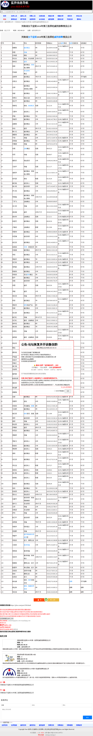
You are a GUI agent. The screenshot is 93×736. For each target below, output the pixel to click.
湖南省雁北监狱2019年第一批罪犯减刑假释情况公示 (33, 640)
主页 (1, 22)
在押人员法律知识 (27, 661)
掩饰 (25, 586)
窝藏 (32, 406)
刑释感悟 (70, 725)
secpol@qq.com (25, 620)
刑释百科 (51, 725)
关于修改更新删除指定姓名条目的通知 (33, 373)
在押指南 (14, 725)
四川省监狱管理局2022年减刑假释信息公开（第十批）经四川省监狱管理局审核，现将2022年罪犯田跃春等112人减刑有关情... (40, 677)
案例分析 (60, 19)
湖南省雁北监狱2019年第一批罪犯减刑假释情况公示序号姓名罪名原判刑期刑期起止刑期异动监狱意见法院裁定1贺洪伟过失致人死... (42, 649)
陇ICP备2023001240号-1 (55, 732)
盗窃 (25, 61)
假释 (70, 581)
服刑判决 (32, 725)
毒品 (28, 47)
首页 (4, 16)
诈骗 (25, 52)
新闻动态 (14, 19)
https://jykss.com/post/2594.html (21, 605)
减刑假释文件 (9, 22)
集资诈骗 (27, 545)
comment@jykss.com (14, 620)
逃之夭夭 (7, 30)
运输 (25, 148)
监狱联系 (32, 19)
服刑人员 (23, 16)
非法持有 (27, 71)
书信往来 (70, 19)
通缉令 (79, 19)
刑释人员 (32, 16)
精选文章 (51, 16)
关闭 (68, 391)
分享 (52, 600)
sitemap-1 (53, 735)
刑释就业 (60, 725)
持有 (28, 274)
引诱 (25, 247)
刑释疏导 (79, 725)
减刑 (62, 43)
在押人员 (14, 16)
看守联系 (23, 19)
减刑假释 (51, 19)
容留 (32, 64)
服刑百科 (23, 725)
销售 (25, 305)
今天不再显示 (59, 391)
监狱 (70, 43)
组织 (25, 413)
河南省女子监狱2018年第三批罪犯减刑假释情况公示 (31, 22)
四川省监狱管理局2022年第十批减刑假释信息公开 (33, 669)
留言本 (70, 16)
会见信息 (42, 19)
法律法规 (42, 16)
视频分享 (60, 16)
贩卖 (25, 47)
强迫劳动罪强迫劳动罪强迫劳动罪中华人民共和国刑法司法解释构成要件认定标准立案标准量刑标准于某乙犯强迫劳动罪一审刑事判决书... (44, 663)
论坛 (4, 19)
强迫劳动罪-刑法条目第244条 (26, 654)
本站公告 (79, 16)
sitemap (47, 735)
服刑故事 (42, 725)
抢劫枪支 (31, 105)
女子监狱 (32, 37)
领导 (29, 580)
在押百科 (5, 725)
